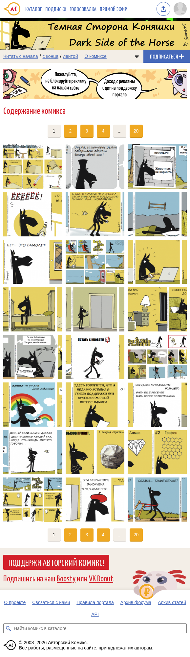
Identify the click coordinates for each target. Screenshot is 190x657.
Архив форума (135, 602)
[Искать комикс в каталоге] (8, 628)
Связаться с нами (51, 602)
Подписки (55, 8)
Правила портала (95, 602)
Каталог (33, 8)
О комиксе (95, 56)
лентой (70, 56)
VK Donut (101, 578)
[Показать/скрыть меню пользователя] (180, 9)
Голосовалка (83, 8)
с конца (51, 56)
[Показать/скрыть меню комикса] (136, 56)
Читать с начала (20, 56)
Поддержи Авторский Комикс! (56, 562)
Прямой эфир (113, 8)
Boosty (66, 578)
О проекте (15, 602)
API (95, 614)
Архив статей (172, 602)
